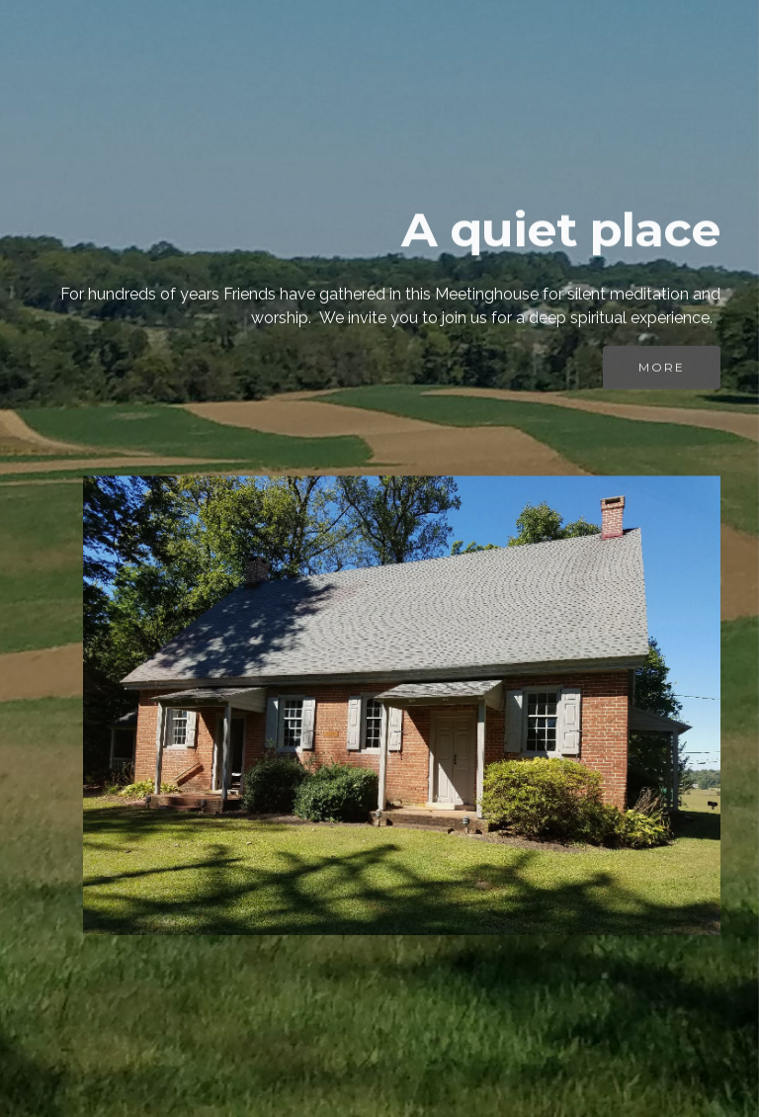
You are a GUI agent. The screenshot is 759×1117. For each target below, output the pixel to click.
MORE (661, 370)
